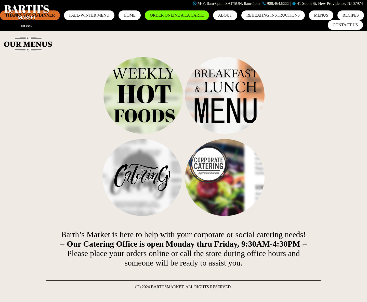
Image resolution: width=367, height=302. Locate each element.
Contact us (345, 25)
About (225, 15)
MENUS (321, 15)
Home (130, 15)
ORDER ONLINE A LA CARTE (177, 15)
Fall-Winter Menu (89, 15)
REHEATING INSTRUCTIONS (273, 15)
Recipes (351, 15)
